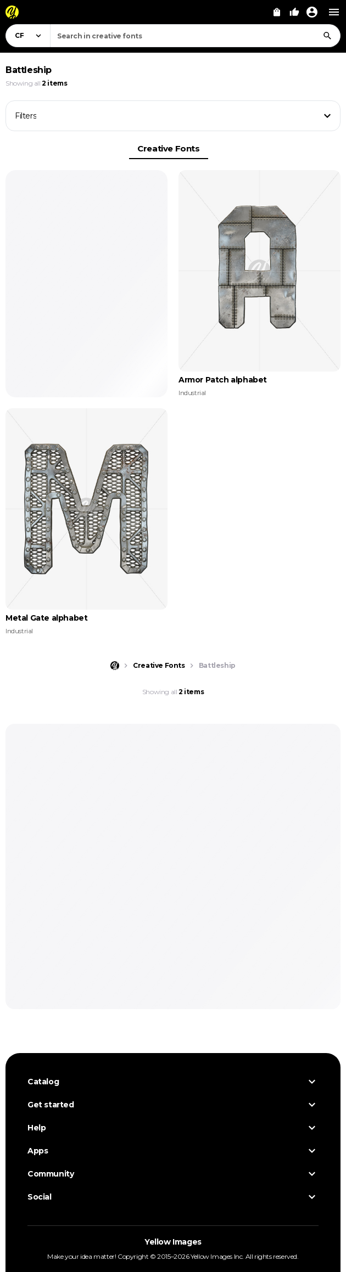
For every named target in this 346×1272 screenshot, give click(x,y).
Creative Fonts (168, 148)
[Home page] (114, 665)
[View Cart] (276, 12)
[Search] (327, 35)
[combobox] (195, 36)
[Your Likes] (294, 12)
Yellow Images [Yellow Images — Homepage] (173, 1242)
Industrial (192, 393)
